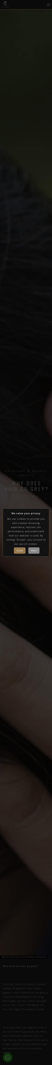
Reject (34, 550)
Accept (20, 550)
